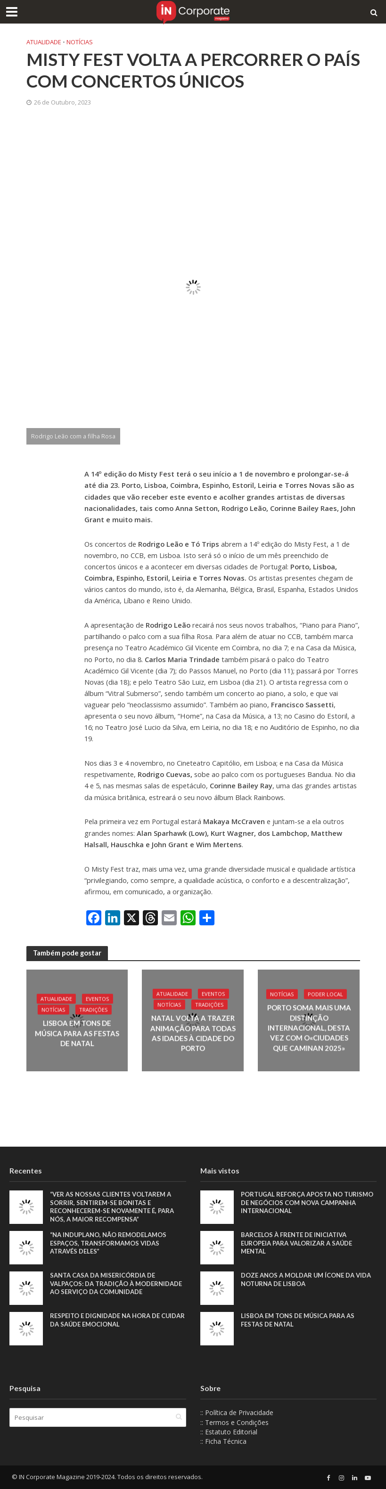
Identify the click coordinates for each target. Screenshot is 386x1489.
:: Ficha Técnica (223, 1441)
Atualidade (43, 42)
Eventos (97, 999)
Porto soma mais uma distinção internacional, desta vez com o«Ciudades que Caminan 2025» (309, 1027)
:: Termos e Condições (234, 1422)
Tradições (93, 1009)
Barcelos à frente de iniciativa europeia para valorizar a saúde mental (296, 1243)
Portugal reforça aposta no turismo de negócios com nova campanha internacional (307, 1202)
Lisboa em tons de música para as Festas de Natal (77, 1033)
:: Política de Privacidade (236, 1412)
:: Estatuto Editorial (228, 1431)
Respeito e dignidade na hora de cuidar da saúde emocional (117, 1320)
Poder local (325, 994)
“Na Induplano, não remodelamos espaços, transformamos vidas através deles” (108, 1243)
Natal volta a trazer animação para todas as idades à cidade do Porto (193, 1033)
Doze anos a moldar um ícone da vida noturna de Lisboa (306, 1279)
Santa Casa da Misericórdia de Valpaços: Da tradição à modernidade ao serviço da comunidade (116, 1283)
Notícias (79, 42)
